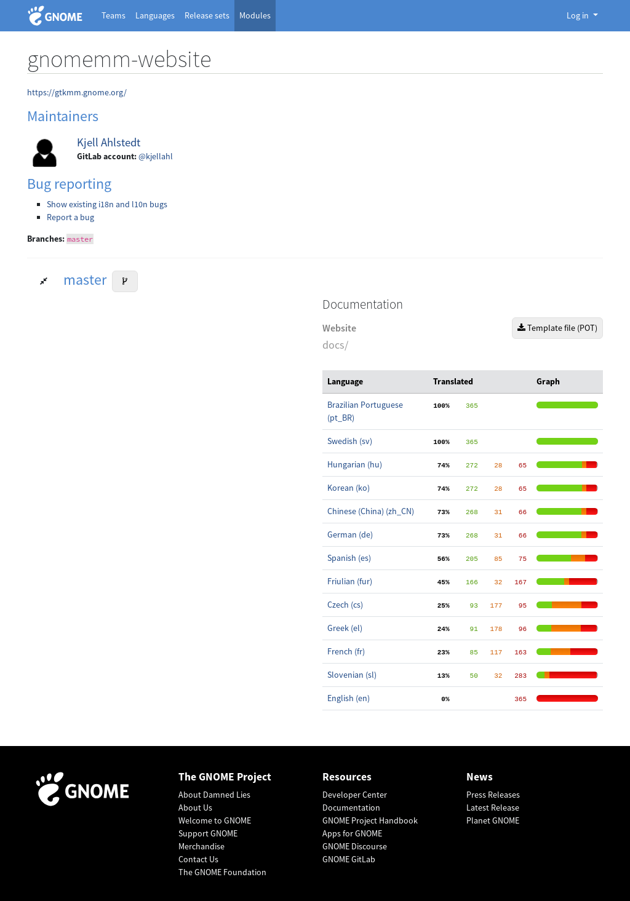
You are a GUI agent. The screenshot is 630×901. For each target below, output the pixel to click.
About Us (195, 807)
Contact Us (198, 859)
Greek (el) (344, 627)
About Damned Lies (214, 794)
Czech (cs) (345, 604)
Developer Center (354, 794)
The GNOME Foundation (222, 872)
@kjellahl (155, 156)
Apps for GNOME (352, 833)
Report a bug (70, 217)
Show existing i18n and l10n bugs (107, 204)
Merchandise (201, 846)
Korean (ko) (348, 487)
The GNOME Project (224, 777)
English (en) (348, 698)
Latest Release (492, 807)
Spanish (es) (349, 557)
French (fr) (346, 651)
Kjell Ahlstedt (108, 142)
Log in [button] (579, 15)
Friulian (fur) (349, 581)
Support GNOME (207, 833)
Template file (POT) (557, 327)
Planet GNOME (492, 820)
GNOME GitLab (348, 859)
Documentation (351, 807)
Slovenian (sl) (352, 674)
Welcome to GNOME (214, 820)
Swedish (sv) (349, 441)
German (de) (350, 534)
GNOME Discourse (354, 846)
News (479, 777)
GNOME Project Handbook (370, 820)
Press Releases (493, 794)
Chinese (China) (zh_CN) (370, 511)
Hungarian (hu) (354, 464)
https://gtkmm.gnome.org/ (77, 92)
